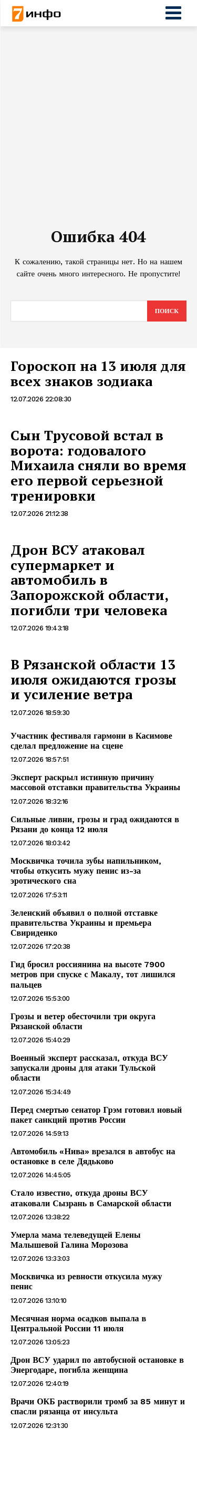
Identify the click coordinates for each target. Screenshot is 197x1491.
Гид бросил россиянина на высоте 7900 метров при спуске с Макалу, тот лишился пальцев (93, 974)
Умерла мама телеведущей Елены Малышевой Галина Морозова (75, 1240)
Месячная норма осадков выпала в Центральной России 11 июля (78, 1323)
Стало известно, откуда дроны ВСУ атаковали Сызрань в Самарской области (91, 1198)
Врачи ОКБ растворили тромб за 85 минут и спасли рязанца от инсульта (98, 1406)
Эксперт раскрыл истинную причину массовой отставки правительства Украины (95, 782)
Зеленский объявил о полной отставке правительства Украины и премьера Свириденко (84, 923)
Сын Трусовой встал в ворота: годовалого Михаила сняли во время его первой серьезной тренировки (98, 465)
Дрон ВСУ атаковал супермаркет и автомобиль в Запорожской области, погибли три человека (90, 579)
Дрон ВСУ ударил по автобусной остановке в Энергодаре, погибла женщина (97, 1365)
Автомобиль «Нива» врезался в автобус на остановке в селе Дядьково (93, 1156)
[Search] (166, 311)
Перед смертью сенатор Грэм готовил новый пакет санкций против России (96, 1115)
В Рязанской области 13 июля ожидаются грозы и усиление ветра (94, 679)
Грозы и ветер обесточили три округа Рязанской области (83, 1021)
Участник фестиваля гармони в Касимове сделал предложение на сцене (91, 741)
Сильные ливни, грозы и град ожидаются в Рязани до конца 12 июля (95, 824)
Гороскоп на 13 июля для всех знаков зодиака (98, 373)
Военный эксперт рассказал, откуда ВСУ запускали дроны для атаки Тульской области (89, 1068)
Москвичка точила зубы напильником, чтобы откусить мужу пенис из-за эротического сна (86, 871)
